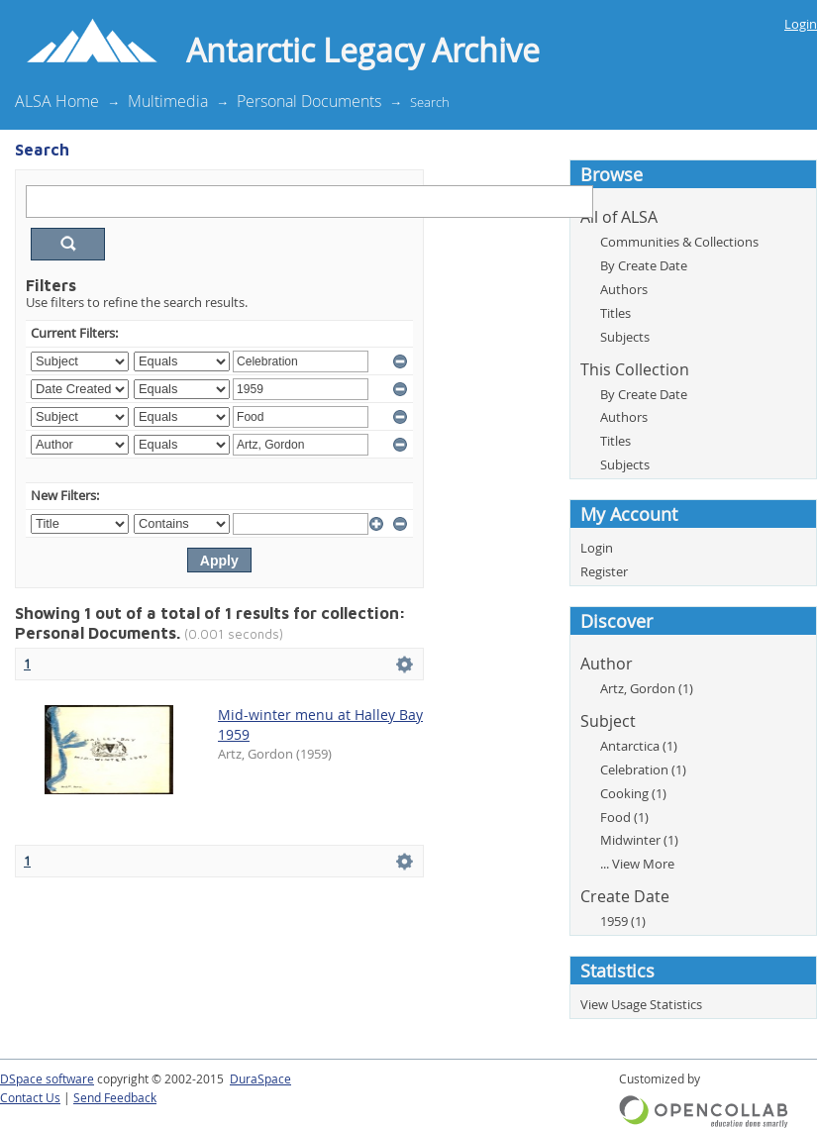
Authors (624, 289)
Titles (615, 313)
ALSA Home (57, 101)
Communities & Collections (679, 242)
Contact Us (30, 1097)
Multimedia (168, 101)
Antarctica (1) (638, 746)
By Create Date (643, 265)
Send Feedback (114, 1097)
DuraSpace (260, 1079)
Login (800, 24)
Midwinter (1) (639, 840)
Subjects (625, 337)
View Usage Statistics (641, 1004)
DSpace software (47, 1079)
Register (604, 571)
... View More (637, 863)
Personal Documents (309, 101)
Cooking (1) (633, 793)
